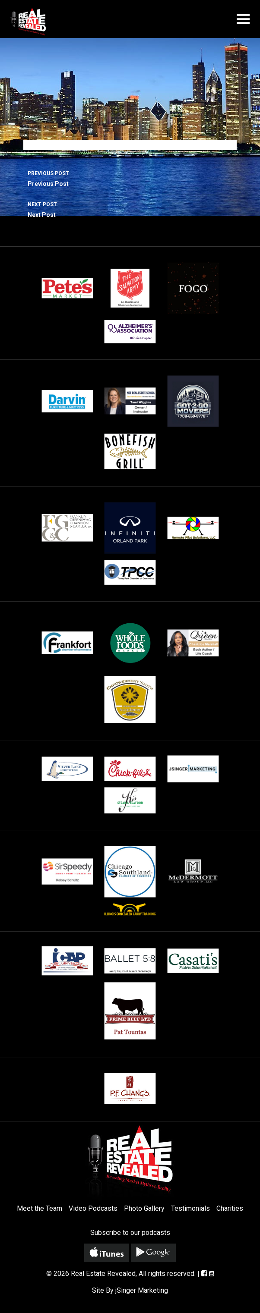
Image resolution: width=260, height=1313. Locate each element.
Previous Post (130, 177)
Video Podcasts (93, 1208)
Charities (229, 1208)
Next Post (130, 208)
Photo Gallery (144, 1208)
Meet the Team (39, 1208)
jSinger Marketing (141, 1290)
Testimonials (190, 1208)
